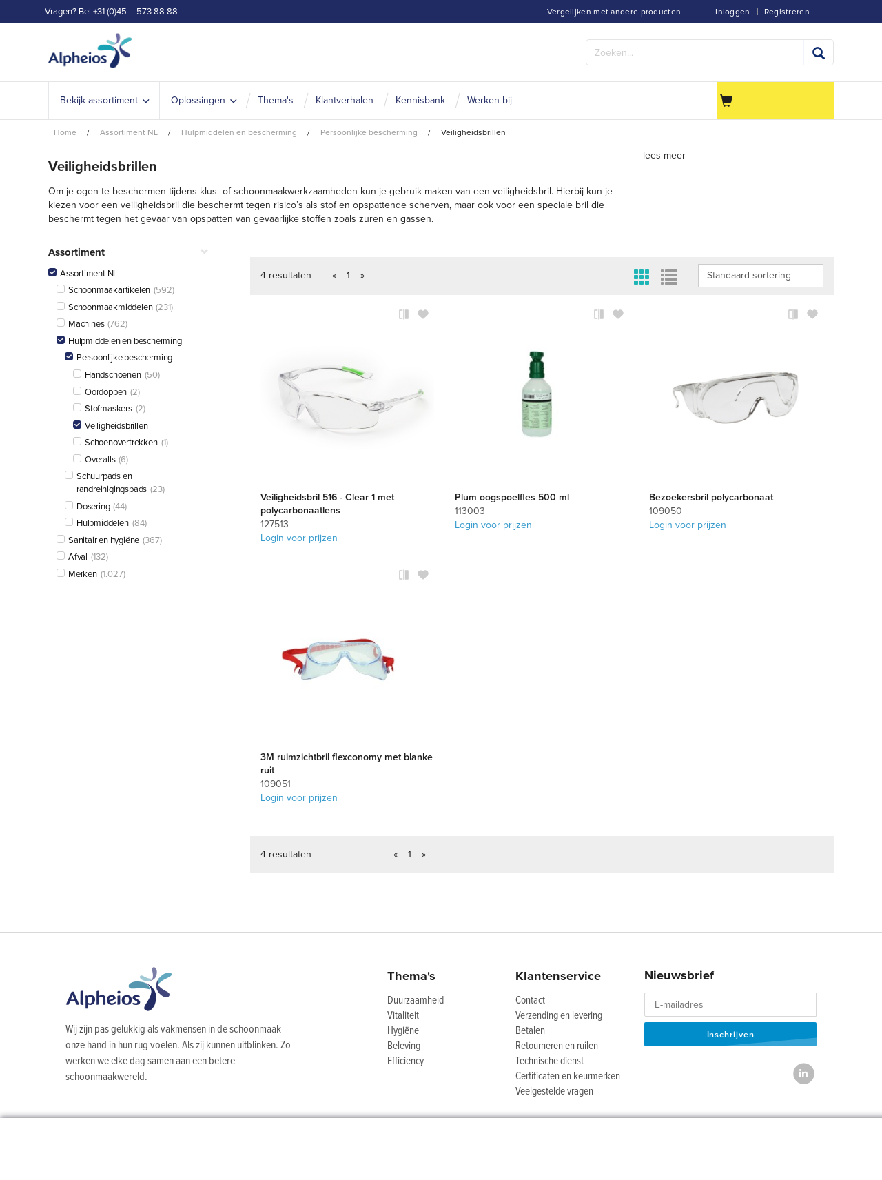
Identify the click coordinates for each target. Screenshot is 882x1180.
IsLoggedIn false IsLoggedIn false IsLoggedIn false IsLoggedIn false (760, 275)
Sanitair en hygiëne (98, 540)
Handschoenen (107, 374)
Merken (77, 574)
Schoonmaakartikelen (103, 290)
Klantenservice (558, 976)
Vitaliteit (403, 1016)
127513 (274, 524)
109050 (665, 511)
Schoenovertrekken (115, 442)
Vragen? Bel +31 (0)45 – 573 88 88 (111, 11)
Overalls (94, 459)
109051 (275, 784)
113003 (470, 511)
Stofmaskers (102, 408)
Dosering (87, 506)
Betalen (530, 1031)
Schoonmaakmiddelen (104, 307)
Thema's (411, 976)
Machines (80, 323)
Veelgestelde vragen (554, 1092)
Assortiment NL (83, 273)
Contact (530, 1001)
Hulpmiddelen (97, 523)
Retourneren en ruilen (556, 1046)
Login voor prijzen (299, 538)
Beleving (403, 1046)
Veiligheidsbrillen (110, 425)
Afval (72, 556)
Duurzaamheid (415, 1001)
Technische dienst (549, 1061)
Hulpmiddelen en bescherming (119, 341)
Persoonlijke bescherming (118, 357)
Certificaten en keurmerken (567, 1077)
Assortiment (128, 252)
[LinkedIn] (804, 1073)
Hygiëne (403, 1031)
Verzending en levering (558, 1016)
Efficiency (405, 1061)
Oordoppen (100, 392)
